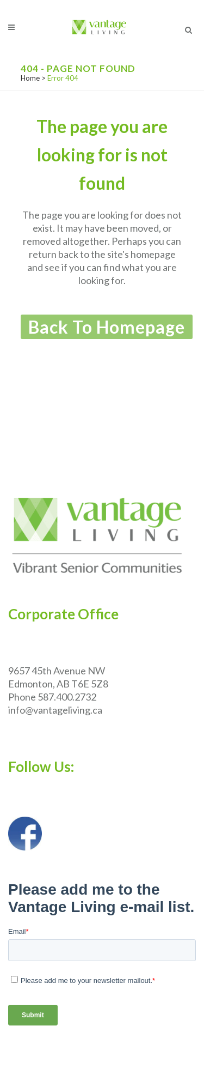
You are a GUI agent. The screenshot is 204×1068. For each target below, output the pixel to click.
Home (30, 78)
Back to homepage (106, 326)
